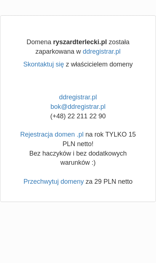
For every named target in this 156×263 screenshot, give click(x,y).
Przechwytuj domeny (53, 181)
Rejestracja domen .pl (52, 134)
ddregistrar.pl (102, 51)
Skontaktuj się (43, 64)
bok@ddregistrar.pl (78, 106)
